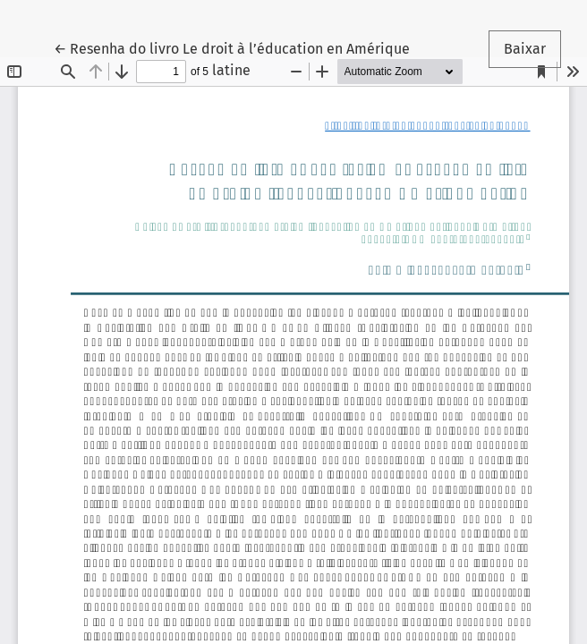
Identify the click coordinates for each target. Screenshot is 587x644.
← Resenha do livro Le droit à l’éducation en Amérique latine (232, 58)
